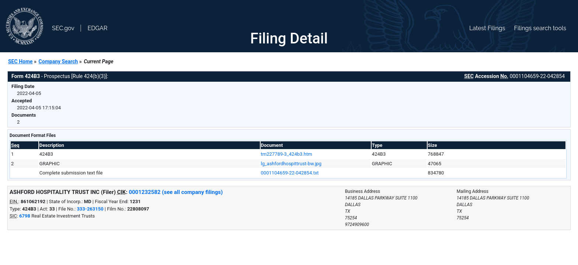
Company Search (58, 61)
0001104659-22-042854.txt (290, 173)
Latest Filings (487, 28)
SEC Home (20, 61)
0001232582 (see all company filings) (176, 192)
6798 (24, 216)
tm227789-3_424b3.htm (286, 154)
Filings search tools (540, 28)
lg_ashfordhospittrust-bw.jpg (291, 163)
